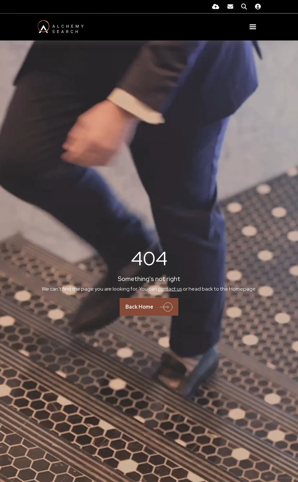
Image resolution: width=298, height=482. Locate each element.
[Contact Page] (230, 6)
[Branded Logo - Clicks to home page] (60, 26)
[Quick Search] (244, 6)
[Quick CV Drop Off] (215, 6)
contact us (170, 288)
